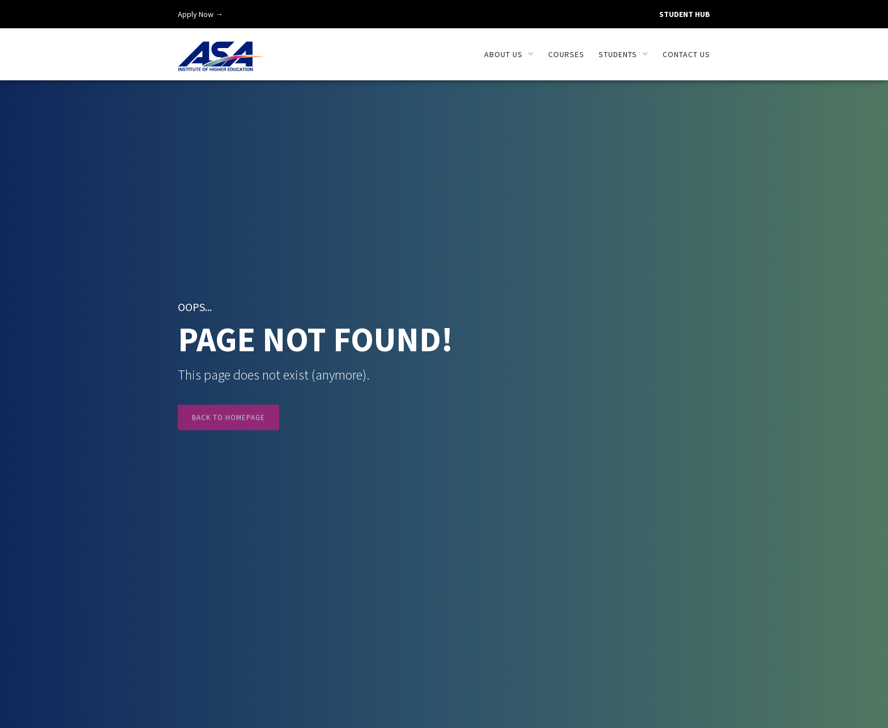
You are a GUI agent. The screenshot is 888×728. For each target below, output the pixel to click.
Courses (566, 54)
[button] (509, 54)
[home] (221, 50)
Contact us (686, 54)
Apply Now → (200, 14)
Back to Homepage (228, 424)
